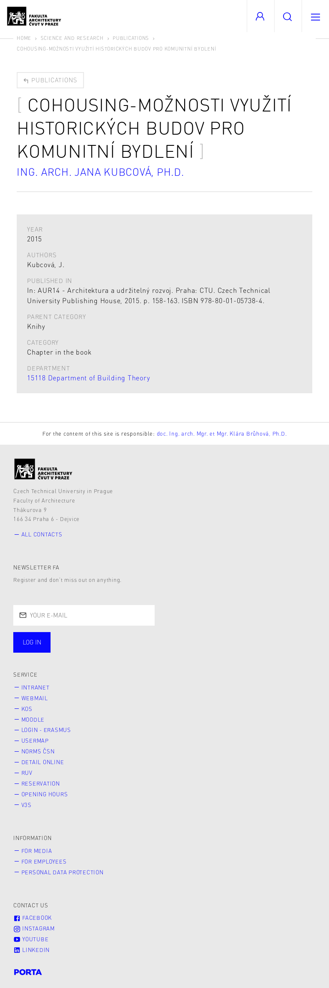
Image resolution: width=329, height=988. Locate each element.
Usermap (35, 740)
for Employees (44, 861)
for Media (36, 850)
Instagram (34, 928)
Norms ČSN (38, 751)
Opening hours (44, 794)
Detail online (42, 762)
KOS (27, 708)
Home (24, 38)
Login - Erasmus (46, 729)
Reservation (40, 783)
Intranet (35, 687)
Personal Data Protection (62, 872)
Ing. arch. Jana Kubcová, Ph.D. (100, 171)
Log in (32, 642)
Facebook (32, 917)
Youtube (30, 939)
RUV (27, 772)
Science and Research (72, 38)
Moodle (33, 719)
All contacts (42, 534)
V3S (26, 804)
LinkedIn (31, 949)
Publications (131, 38)
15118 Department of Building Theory (88, 377)
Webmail (34, 698)
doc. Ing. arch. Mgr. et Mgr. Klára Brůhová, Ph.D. (222, 433)
